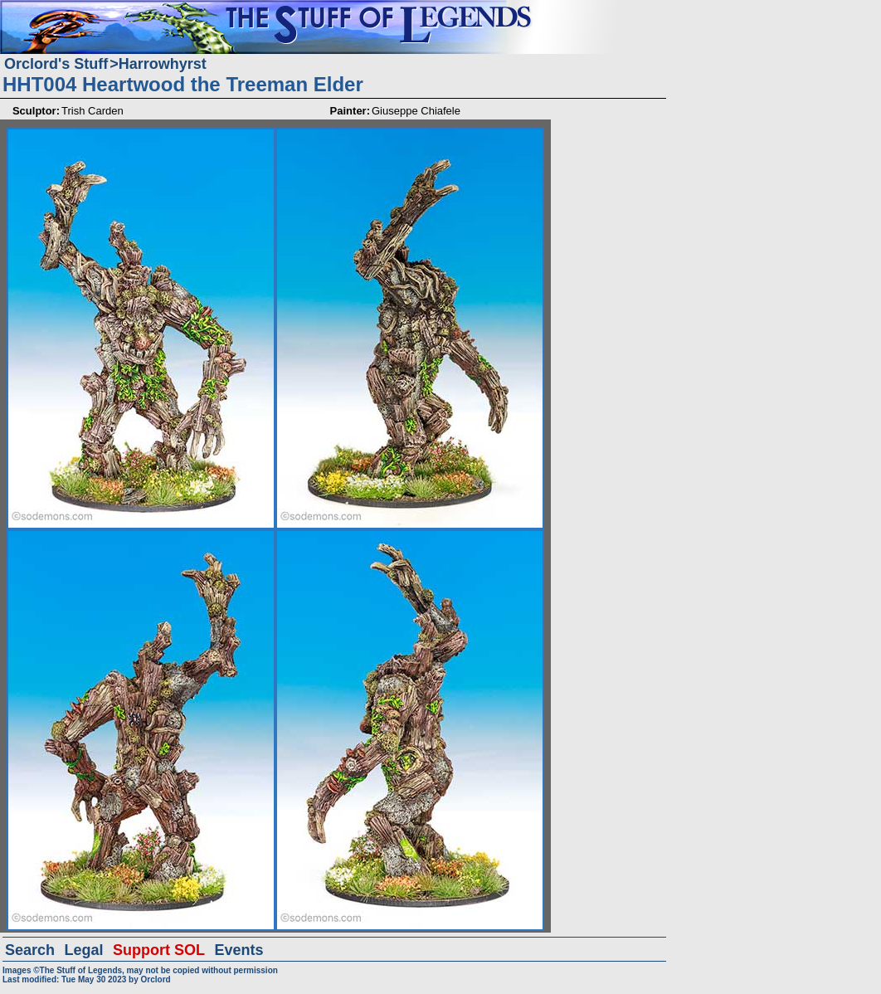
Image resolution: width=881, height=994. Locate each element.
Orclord (156, 979)
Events (238, 950)
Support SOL (159, 950)
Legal (84, 950)
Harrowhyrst (163, 64)
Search (30, 950)
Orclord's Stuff (56, 64)
